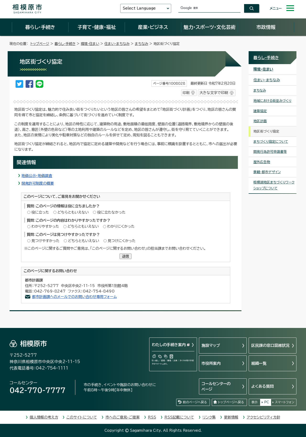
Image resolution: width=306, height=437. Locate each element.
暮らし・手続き (40, 27)
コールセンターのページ (216, 386)
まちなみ (141, 43)
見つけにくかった (122, 241)
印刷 (186, 92)
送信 (125, 256)
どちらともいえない (73, 212)
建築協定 (260, 111)
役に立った (40, 212)
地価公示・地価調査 (37, 175)
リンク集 (209, 417)
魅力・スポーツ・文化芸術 (209, 27)
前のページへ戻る (195, 402)
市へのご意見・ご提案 (122, 417)
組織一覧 (259, 363)
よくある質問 (262, 386)
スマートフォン (284, 402)
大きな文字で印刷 (213, 92)
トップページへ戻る (231, 402)
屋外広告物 (261, 162)
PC (266, 402)
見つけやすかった (45, 241)
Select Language (139, 8)
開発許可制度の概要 (38, 183)
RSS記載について (179, 417)
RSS (152, 417)
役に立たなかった (111, 212)
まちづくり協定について (270, 141)
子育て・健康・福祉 (96, 27)
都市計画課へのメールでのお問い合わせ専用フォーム (74, 297)
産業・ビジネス (153, 27)
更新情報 (231, 417)
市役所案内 (211, 363)
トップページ (39, 43)
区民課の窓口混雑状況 (270, 345)
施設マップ (211, 345)
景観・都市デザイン (267, 172)
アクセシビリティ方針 (263, 417)
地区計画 (260, 121)
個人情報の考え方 (44, 417)
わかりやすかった (45, 226)
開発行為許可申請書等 (270, 151)
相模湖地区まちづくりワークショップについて (274, 185)
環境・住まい (90, 43)
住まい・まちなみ (117, 43)
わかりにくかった (121, 226)
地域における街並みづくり (272, 100)
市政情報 (265, 27)
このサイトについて (81, 417)
